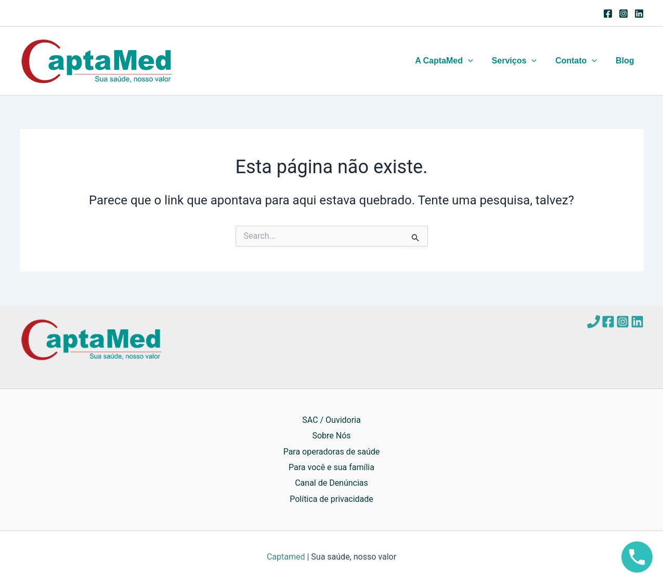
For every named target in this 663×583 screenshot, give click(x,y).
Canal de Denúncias (331, 483)
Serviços (519, 61)
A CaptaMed (451, 61)
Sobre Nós (331, 436)
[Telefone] (593, 321)
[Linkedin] (639, 13)
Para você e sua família (331, 467)
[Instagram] (623, 13)
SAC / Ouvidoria (331, 420)
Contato (579, 61)
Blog (626, 60)
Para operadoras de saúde (331, 451)
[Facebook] (608, 13)
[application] (475, 61)
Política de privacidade (331, 499)
